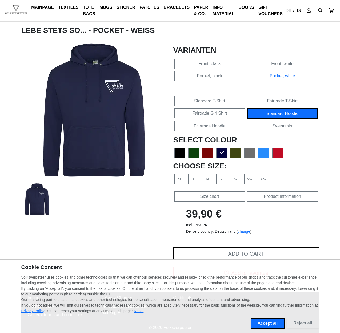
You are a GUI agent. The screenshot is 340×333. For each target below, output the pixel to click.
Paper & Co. (201, 10)
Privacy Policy (32, 311)
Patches (149, 7)
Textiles (68, 7)
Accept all (268, 323)
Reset (139, 311)
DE (288, 11)
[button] (331, 10)
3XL (263, 178)
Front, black (209, 63)
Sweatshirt (283, 126)
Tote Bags (89, 10)
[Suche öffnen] (320, 10)
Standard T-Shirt (209, 101)
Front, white (282, 63)
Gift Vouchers (270, 10)
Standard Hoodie (282, 113)
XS (180, 178)
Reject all (302, 323)
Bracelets (176, 7)
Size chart (209, 196)
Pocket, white (282, 76)
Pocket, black (209, 76)
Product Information (282, 196)
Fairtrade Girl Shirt (209, 113)
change (244, 231)
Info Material (223, 10)
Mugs (105, 7)
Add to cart (246, 254)
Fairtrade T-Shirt (282, 101)
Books (246, 7)
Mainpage (42, 7)
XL (235, 178)
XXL (249, 178)
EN (298, 11)
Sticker (126, 7)
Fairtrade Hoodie (209, 126)
